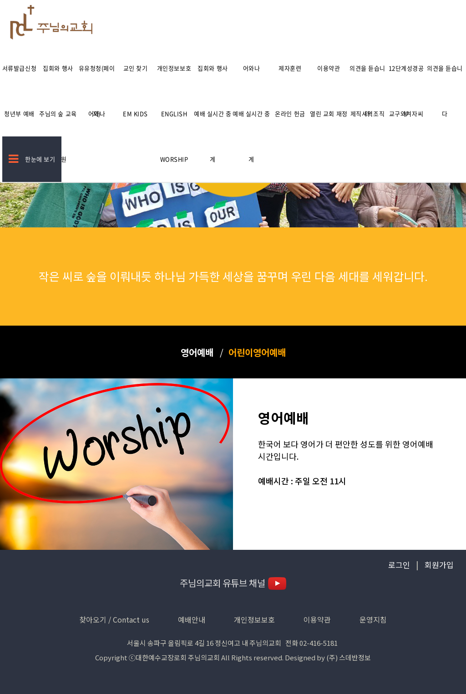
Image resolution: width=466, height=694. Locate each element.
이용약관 (328, 68)
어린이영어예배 (257, 352)
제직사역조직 (367, 113)
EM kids (135, 113)
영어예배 (197, 352)
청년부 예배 (19, 113)
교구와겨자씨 (406, 113)
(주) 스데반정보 (348, 657)
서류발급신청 (19, 68)
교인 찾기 (135, 68)
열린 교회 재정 (328, 113)
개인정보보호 (174, 68)
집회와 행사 (58, 68)
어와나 (251, 68)
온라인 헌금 (290, 113)
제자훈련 (290, 68)
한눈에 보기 (32, 159)
